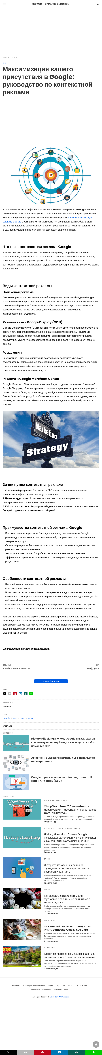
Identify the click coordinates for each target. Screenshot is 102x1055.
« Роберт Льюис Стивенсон (16, 668)
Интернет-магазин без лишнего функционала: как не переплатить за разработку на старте (66, 868)
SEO (15, 57)
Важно (51, 828)
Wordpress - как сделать (55, 800)
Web (22, 718)
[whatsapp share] (25, 693)
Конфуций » (93, 668)
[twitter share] (4, 693)
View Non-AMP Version (59, 997)
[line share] (31, 693)
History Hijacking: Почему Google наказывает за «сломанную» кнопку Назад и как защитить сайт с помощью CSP (63, 742)
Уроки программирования (68, 828)
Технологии (49, 920)
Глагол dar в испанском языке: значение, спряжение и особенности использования (69, 955)
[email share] (9, 693)
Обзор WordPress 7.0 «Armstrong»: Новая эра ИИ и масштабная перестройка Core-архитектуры (70, 809)
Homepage (7, 57)
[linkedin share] (20, 693)
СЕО (30, 718)
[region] (51, 30)
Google (6, 718)
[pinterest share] (15, 693)
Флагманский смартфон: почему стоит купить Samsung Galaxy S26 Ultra (67, 928)
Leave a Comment (51, 681)
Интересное (49, 948)
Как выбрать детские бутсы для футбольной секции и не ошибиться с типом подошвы (67, 899)
